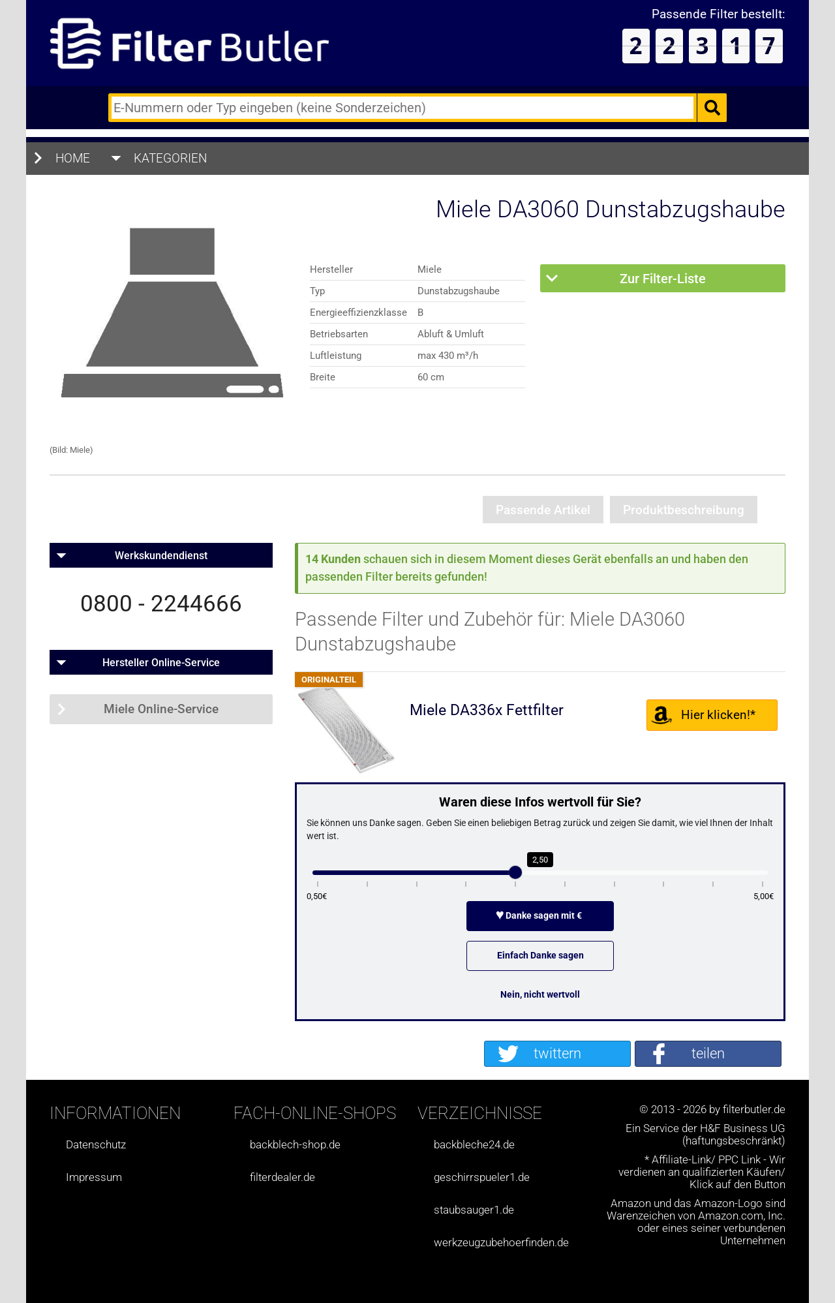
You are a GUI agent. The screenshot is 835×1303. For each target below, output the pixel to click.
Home (72, 158)
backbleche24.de (474, 1145)
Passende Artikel (543, 509)
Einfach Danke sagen (540, 955)
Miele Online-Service (161, 708)
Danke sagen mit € (540, 915)
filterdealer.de (282, 1177)
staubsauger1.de (474, 1210)
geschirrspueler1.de (482, 1177)
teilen (708, 1053)
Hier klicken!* (718, 714)
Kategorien (170, 158)
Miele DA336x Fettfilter (487, 710)
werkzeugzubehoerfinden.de (501, 1242)
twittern (557, 1053)
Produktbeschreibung (683, 509)
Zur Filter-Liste (663, 278)
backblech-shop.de (295, 1145)
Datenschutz (96, 1145)
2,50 (540, 860)
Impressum (94, 1177)
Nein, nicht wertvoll (540, 994)
